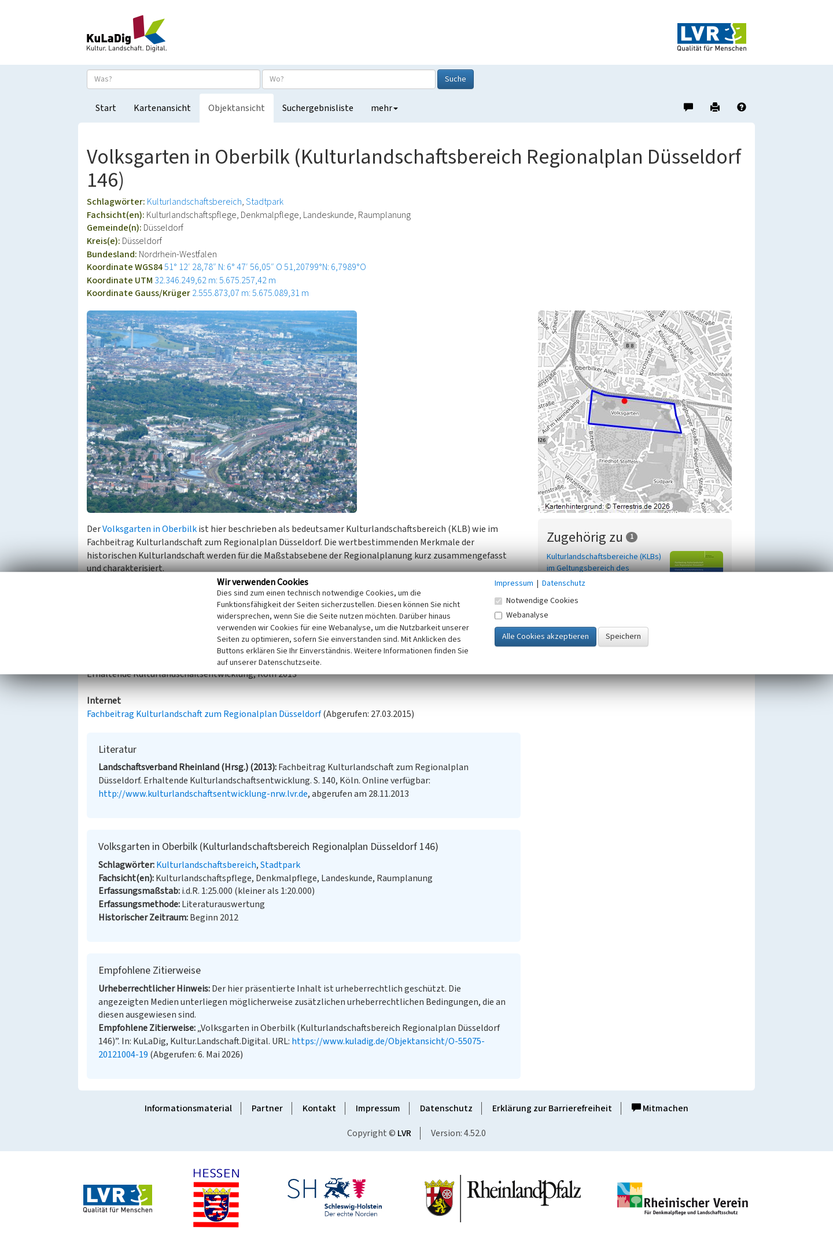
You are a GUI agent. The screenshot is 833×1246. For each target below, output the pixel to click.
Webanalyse (521, 615)
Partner (267, 1108)
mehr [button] (384, 108)
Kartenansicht (162, 108)
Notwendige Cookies (536, 601)
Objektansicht (236, 108)
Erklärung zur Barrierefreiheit (552, 1108)
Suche (455, 79)
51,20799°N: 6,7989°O (325, 267)
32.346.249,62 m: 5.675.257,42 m (215, 280)
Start (105, 108)
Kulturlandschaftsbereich (194, 201)
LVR (404, 1133)
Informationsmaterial (188, 1108)
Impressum (378, 1108)
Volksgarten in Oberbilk (149, 529)
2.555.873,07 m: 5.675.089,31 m (250, 293)
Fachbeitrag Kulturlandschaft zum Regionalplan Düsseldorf (204, 714)
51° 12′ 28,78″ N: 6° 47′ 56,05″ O (223, 267)
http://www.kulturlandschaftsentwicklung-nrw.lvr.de (203, 793)
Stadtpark (264, 201)
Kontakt (319, 1108)
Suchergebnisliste (317, 108)
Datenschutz (446, 1108)
